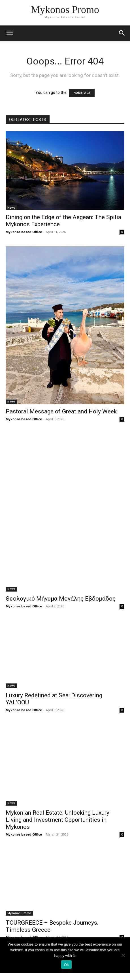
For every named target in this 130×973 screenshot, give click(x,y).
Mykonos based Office (24, 232)
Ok (66, 965)
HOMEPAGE (81, 93)
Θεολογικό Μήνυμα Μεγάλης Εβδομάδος (61, 598)
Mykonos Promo (19, 913)
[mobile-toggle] (10, 33)
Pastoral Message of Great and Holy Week (61, 411)
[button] (122, 33)
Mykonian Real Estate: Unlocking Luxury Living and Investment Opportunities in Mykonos (57, 819)
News (11, 208)
